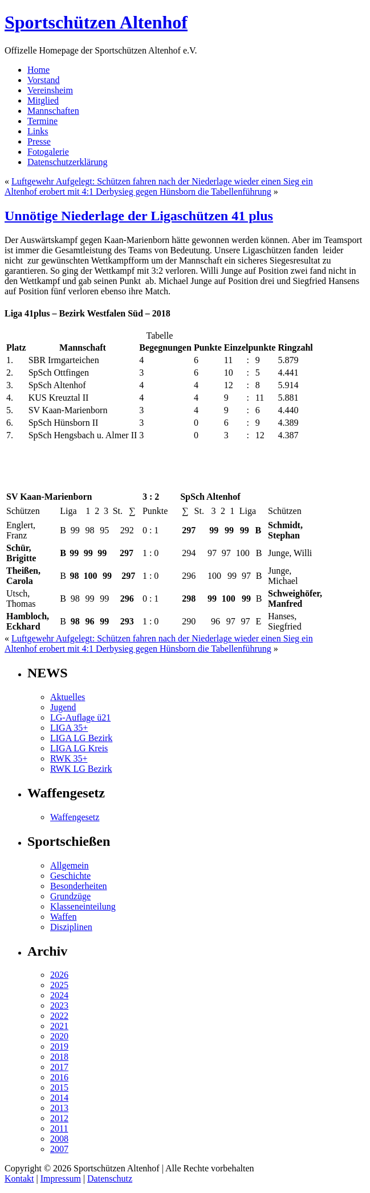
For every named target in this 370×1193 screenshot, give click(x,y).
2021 (59, 1026)
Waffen (63, 917)
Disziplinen (71, 927)
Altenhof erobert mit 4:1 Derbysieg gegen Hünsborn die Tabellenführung (138, 191)
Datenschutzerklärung (67, 162)
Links (37, 131)
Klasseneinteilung (83, 906)
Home (38, 70)
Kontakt (19, 1178)
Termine (42, 121)
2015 (59, 1087)
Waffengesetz (74, 817)
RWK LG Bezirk (81, 769)
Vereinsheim (50, 90)
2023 (59, 1005)
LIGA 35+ (69, 728)
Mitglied (43, 100)
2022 (59, 1016)
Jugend (63, 707)
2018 (59, 1057)
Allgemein (69, 865)
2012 (59, 1118)
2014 (59, 1098)
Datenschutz (109, 1178)
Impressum (60, 1178)
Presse (39, 141)
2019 (59, 1046)
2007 (59, 1149)
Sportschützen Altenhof (96, 22)
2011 (59, 1128)
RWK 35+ (68, 758)
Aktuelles (67, 697)
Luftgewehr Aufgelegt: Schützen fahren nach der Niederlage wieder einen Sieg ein (162, 181)
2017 (59, 1067)
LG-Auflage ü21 (80, 717)
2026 (59, 975)
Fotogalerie (48, 152)
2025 (59, 985)
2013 (59, 1108)
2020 (59, 1036)
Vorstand (43, 80)
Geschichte (70, 876)
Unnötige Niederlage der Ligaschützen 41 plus (139, 215)
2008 (59, 1138)
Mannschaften (53, 111)
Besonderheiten (78, 886)
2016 (59, 1077)
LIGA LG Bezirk (81, 738)
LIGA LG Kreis (79, 748)
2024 (59, 995)
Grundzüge (70, 896)
